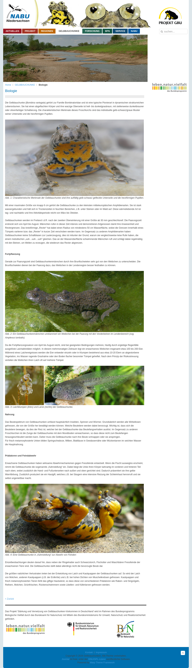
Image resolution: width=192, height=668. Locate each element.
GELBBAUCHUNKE (25, 85)
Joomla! (66, 659)
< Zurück (9, 599)
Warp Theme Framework (102, 662)
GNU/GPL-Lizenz (97, 659)
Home (8, 85)
